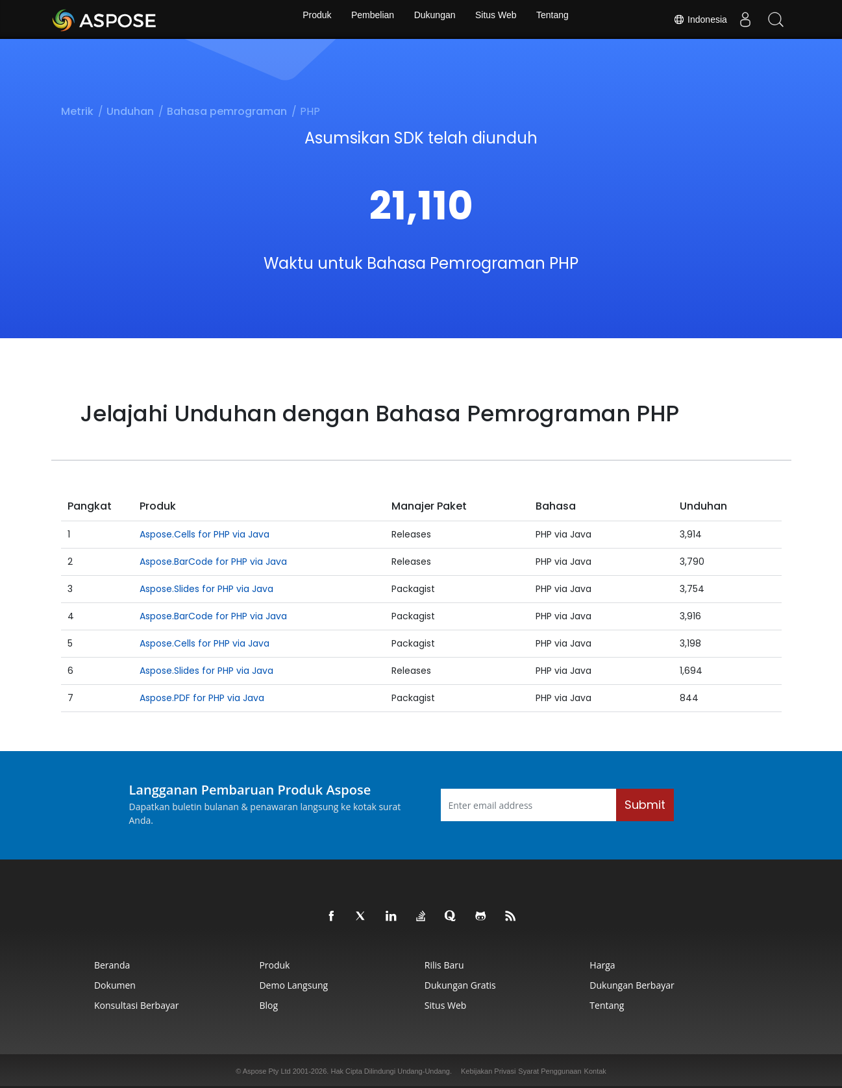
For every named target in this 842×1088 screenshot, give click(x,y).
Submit (645, 805)
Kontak (595, 1071)
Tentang (558, 19)
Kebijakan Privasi (488, 1071)
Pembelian (370, 19)
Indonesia (696, 19)
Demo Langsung (262, 985)
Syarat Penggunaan (549, 1071)
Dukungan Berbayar (676, 985)
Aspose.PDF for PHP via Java (202, 697)
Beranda (43, 965)
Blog (237, 1005)
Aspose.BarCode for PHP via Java (213, 561)
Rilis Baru (450, 965)
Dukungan (435, 19)
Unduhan (130, 111)
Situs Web (498, 19)
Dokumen (46, 985)
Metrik (77, 111)
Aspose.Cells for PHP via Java (204, 534)
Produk (311, 19)
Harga (646, 965)
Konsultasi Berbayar (67, 1005)
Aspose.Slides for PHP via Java (206, 588)
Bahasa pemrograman (227, 111)
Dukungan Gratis (466, 985)
